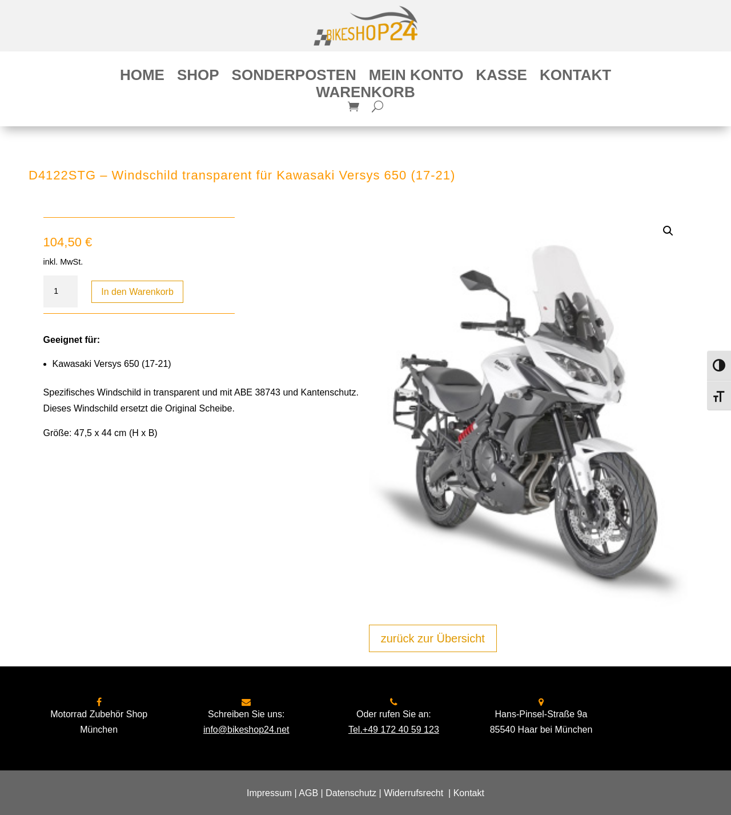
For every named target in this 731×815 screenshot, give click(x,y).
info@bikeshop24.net (246, 729)
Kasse (501, 77)
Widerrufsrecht (413, 793)
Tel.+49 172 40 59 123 (393, 729)
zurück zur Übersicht (433, 638)
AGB (308, 793)
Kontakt (575, 77)
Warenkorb (365, 94)
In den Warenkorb (137, 292)
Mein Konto (416, 77)
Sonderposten (294, 77)
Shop (198, 77)
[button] (668, 231)
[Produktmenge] (60, 291)
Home (142, 77)
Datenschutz (351, 793)
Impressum (269, 793)
